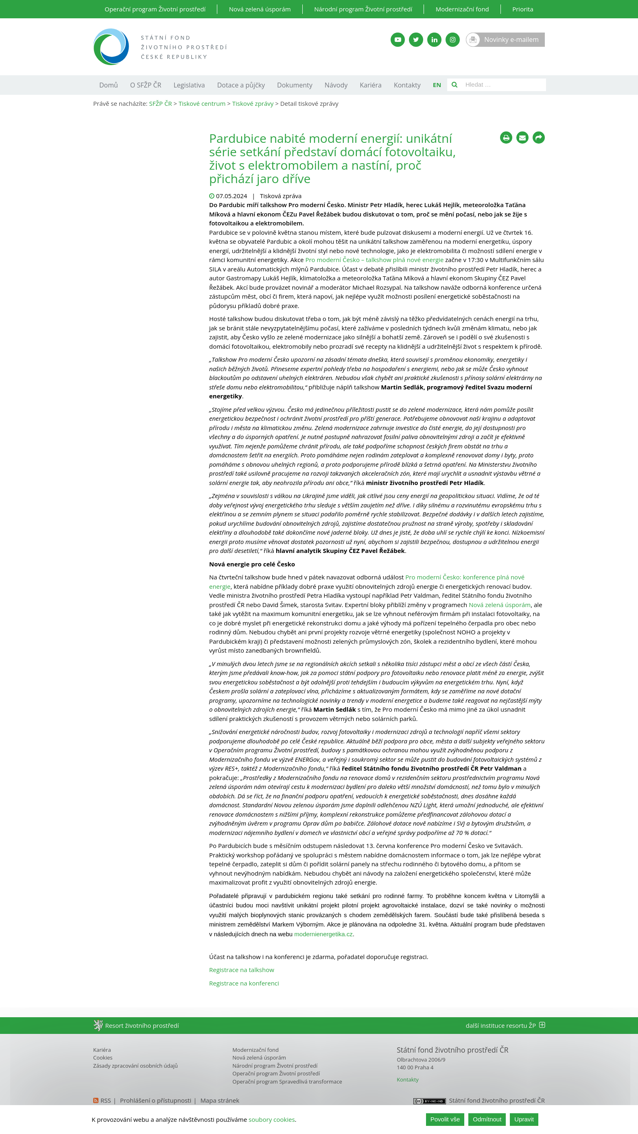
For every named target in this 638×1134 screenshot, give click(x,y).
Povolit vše (445, 1119)
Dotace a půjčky (241, 85)
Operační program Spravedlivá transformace (287, 1081)
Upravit (524, 1119)
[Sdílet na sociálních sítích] (539, 137)
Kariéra (371, 85)
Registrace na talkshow (241, 970)
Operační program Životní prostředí (155, 9)
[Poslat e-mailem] (522, 137)
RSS (106, 1100)
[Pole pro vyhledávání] (504, 85)
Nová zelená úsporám (260, 9)
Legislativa (189, 85)
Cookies (102, 1057)
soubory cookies (272, 1119)
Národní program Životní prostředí (363, 9)
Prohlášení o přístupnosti (155, 1100)
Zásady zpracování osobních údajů (135, 1065)
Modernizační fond (462, 9)
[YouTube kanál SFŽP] (398, 40)
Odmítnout (487, 1119)
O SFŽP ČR (146, 85)
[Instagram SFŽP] (453, 40)
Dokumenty (294, 85)
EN (437, 85)
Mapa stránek (219, 1100)
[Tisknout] (506, 137)
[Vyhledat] (454, 85)
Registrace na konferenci (244, 983)
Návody (336, 85)
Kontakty (407, 85)
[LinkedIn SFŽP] (434, 40)
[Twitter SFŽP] (416, 40)
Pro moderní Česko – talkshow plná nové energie (374, 260)
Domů (108, 85)
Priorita (522, 9)
